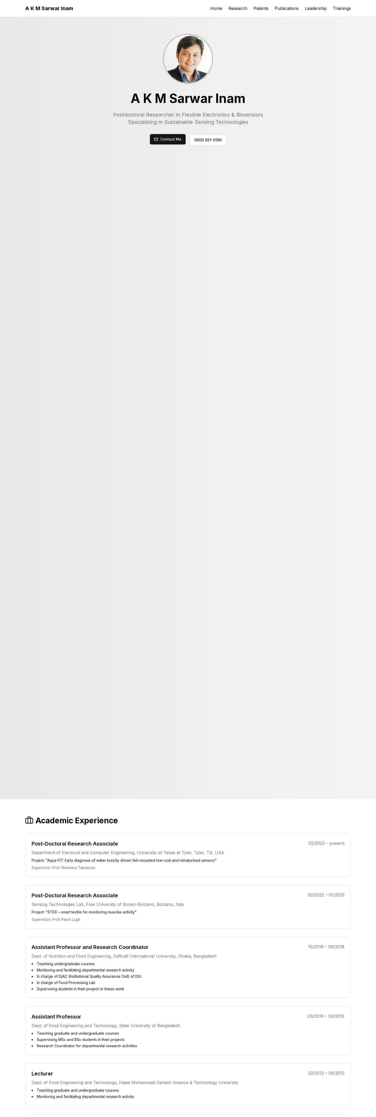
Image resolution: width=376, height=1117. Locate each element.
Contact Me (170, 139)
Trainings (342, 8)
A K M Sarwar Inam (49, 8)
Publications (287, 8)
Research (237, 8)
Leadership (316, 8)
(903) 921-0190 (208, 140)
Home (216, 8)
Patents (261, 8)
